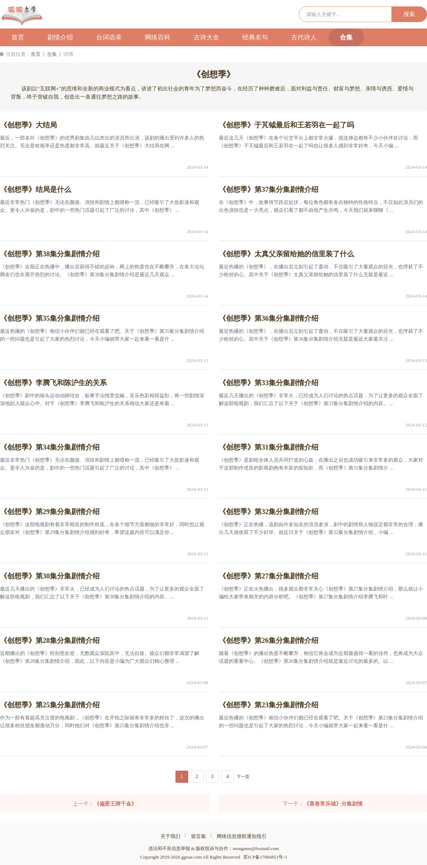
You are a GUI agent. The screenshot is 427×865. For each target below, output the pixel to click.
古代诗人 (304, 37)
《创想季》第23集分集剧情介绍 (268, 705)
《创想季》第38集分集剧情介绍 (50, 254)
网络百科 (157, 37)
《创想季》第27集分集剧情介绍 (268, 576)
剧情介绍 (60, 37)
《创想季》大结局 (28, 125)
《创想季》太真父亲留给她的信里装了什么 (286, 254)
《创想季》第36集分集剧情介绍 (268, 318)
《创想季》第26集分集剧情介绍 (268, 640)
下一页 (243, 776)
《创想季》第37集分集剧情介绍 (268, 189)
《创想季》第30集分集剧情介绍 (50, 576)
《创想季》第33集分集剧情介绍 (268, 383)
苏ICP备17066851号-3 (265, 857)
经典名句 (255, 37)
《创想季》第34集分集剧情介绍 (50, 447)
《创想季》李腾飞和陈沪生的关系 (53, 383)
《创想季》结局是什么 (35, 189)
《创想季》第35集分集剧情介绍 (50, 318)
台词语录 (109, 37)
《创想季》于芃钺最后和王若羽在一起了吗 (286, 125)
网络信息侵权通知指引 (242, 836)
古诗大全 (206, 37)
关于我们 (170, 836)
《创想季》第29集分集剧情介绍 (50, 511)
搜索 (409, 14)
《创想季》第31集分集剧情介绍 (268, 447)
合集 (346, 37)
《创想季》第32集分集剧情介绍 (268, 511)
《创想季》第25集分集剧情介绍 (50, 705)
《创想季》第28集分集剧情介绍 (50, 640)
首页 (17, 37)
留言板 (198, 836)
